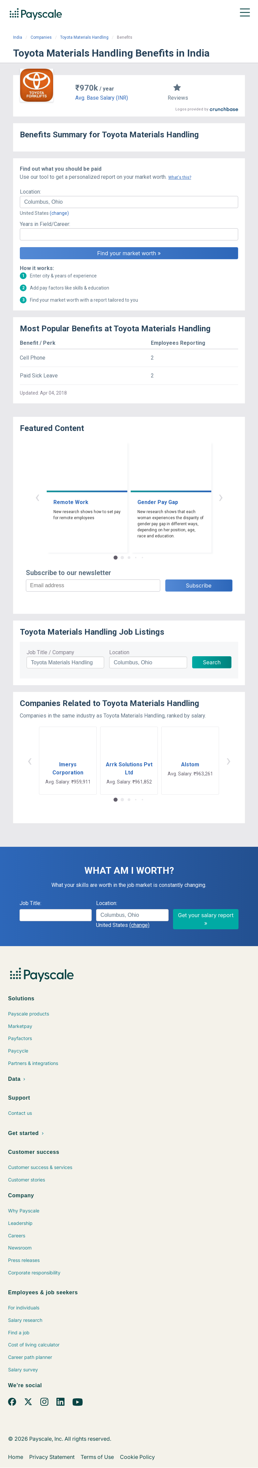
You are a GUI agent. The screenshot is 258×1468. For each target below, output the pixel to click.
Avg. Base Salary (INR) (101, 98)
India (17, 37)
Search (212, 662)
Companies (41, 37)
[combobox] (129, 202)
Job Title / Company (50, 652)
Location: (30, 192)
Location (119, 652)
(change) (59, 213)
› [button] (220, 496)
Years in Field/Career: (45, 224)
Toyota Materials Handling (84, 37)
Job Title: (30, 903)
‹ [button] (37, 496)
